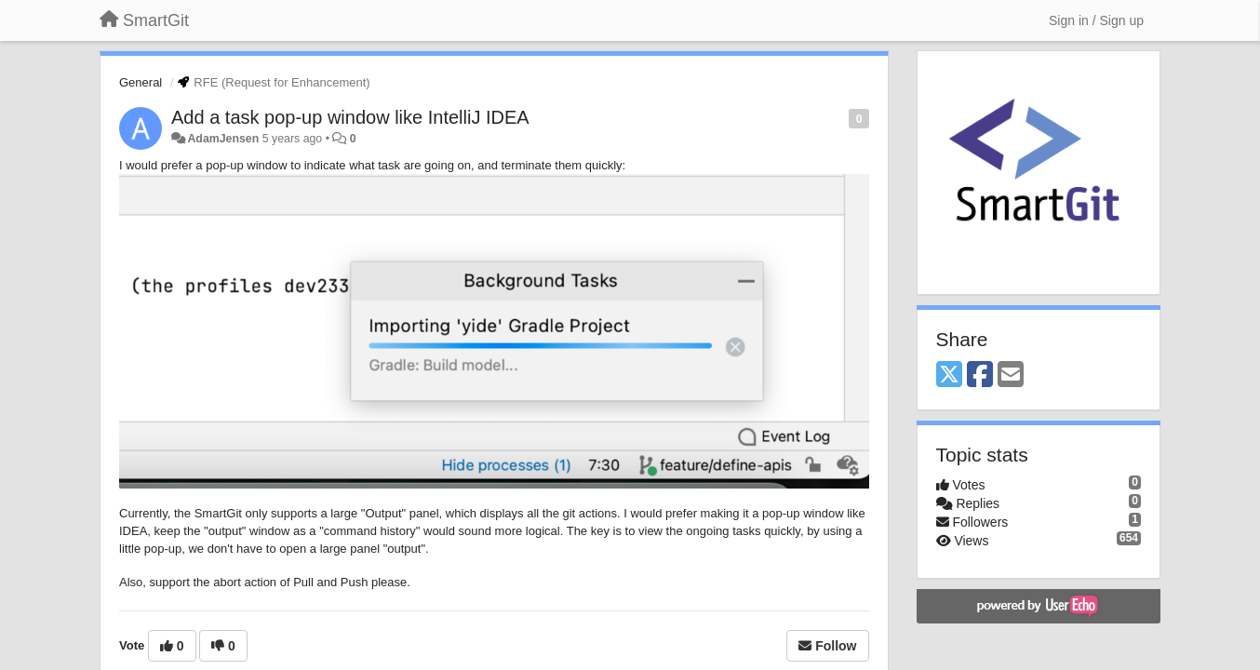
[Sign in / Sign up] (1096, 20)
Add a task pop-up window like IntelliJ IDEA (350, 117)
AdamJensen (223, 138)
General (140, 82)
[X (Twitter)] (949, 375)
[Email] (1011, 375)
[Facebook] (980, 375)
